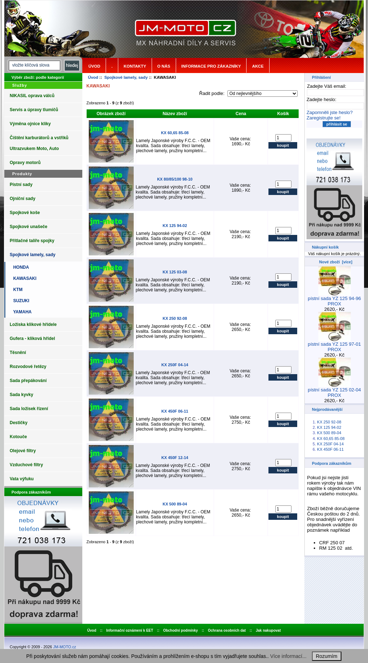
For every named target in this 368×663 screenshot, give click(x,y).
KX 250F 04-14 (174, 365)
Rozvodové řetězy (28, 366)
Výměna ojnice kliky (30, 123)
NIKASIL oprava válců (32, 95)
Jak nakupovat (268, 630)
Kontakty (135, 66)
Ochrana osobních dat (227, 630)
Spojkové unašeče (28, 226)
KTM (17, 289)
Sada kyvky (21, 394)
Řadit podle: (212, 93)
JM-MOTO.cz (64, 647)
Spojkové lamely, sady (126, 77)
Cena (241, 113)
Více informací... (288, 656)
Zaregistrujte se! (324, 118)
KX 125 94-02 (174, 225)
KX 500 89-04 (174, 504)
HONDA (20, 267)
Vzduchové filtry (26, 464)
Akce (257, 66)
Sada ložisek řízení (29, 408)
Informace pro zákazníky (211, 66)
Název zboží (174, 113)
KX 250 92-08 (174, 318)
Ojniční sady (22, 198)
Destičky (18, 422)
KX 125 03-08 (174, 272)
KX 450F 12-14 (174, 457)
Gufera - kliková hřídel (32, 338)
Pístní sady (21, 184)
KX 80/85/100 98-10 (174, 179)
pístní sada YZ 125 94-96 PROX (334, 298)
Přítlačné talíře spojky (32, 240)
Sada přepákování (28, 380)
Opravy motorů (25, 162)
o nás (163, 66)
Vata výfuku (22, 478)
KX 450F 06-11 (174, 411)
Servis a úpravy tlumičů (34, 109)
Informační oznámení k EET (129, 630)
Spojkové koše (25, 212)
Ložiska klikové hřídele (33, 324)
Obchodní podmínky (180, 630)
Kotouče (18, 436)
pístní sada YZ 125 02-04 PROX (334, 390)
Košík (283, 113)
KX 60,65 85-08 (175, 133)
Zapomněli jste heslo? (330, 112)
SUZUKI (20, 300)
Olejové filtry (23, 450)
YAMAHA (21, 311)
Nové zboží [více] (335, 262)
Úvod (94, 66)
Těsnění (18, 352)
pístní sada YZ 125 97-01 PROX (334, 344)
